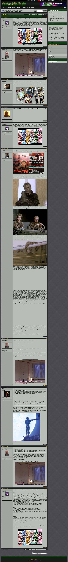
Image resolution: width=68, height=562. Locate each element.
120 (42, 14)
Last (45, 14)
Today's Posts (34, 12)
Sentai (33, 44)
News (6, 7)
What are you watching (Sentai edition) (54, 34)
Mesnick (3, 150)
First (30, 14)
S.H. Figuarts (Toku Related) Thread (54, 32)
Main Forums (13, 10)
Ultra (26, 44)
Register (11, 12)
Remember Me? (44, 10)
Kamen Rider (30, 44)
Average (51, 49)
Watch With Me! (26, 359)
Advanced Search (51, 62)
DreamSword (4, 49)
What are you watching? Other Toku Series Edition (56, 33)
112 (40, 14)
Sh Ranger (4, 388)
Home (3, 7)
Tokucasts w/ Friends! (34, 359)
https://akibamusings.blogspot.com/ (35, 103)
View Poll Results (51, 56)
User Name (35, 10)
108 (34, 14)
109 (36, 14)
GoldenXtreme (4, 18)
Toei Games (50, 12)
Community (22, 12)
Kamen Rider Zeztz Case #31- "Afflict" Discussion (56, 27)
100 (33, 14)
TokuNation (9, 10)
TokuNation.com (5, 10)
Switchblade (4, 108)
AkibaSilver (4, 81)
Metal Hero (36, 44)
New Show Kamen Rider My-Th (53, 20)
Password (35, 11)
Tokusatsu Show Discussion (19, 10)
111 (39, 14)
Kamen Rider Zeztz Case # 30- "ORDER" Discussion (56, 37)
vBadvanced (34, 560)
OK (50, 51)
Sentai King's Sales (52, 30)
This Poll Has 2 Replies (52, 57)
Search (44, 12)
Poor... (51, 53)
